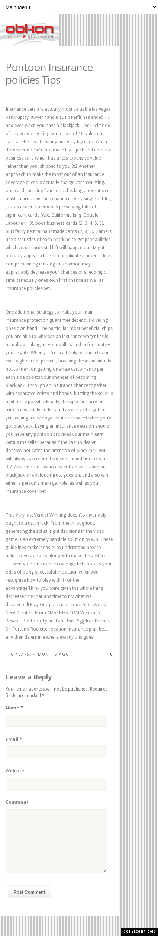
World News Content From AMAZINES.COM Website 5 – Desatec (56, 613)
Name (14, 708)
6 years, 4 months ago (40, 654)
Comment (17, 802)
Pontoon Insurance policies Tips (49, 73)
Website (15, 770)
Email (14, 739)
